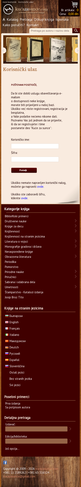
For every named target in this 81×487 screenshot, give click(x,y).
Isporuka (62, 19)
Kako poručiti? (14, 24)
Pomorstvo (11, 267)
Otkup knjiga (44, 19)
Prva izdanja (12, 403)
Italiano (12, 335)
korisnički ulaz (26, 1)
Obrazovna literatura (18, 257)
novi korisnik (9, 1)
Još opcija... (12, 449)
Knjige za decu (14, 226)
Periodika (10, 262)
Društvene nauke (15, 221)
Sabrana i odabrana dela (20, 282)
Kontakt (32, 24)
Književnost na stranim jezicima (25, 236)
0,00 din (73, 14)
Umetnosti (11, 287)
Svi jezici (14, 385)
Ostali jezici (16, 372)
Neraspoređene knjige (19, 252)
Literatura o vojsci (16, 241)
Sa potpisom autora (17, 407)
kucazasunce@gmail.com (19, 476)
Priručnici (10, 277)
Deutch (12, 347)
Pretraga (26, 19)
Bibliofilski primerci (16, 216)
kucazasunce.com (47, 469)
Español (12, 360)
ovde (40, 186)
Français (12, 328)
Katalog (12, 19)
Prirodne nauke (14, 272)
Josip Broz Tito (14, 297)
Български (14, 316)
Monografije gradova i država (23, 246)
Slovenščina (14, 366)
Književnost (12, 231)
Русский (12, 353)
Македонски (15, 341)
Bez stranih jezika (20, 379)
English (12, 322)
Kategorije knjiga (16, 209)
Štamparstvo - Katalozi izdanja (24, 292)
